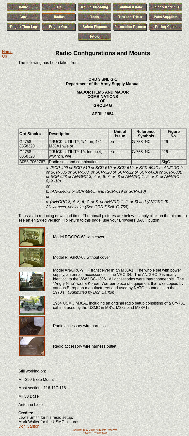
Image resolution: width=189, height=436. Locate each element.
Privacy (87, 432)
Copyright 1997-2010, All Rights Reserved (94, 430)
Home (7, 52)
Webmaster (100, 432)
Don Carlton (28, 426)
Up (4, 56)
